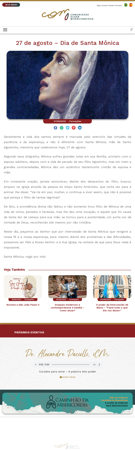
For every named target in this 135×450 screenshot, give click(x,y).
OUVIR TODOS (68, 377)
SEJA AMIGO (11, 5)
